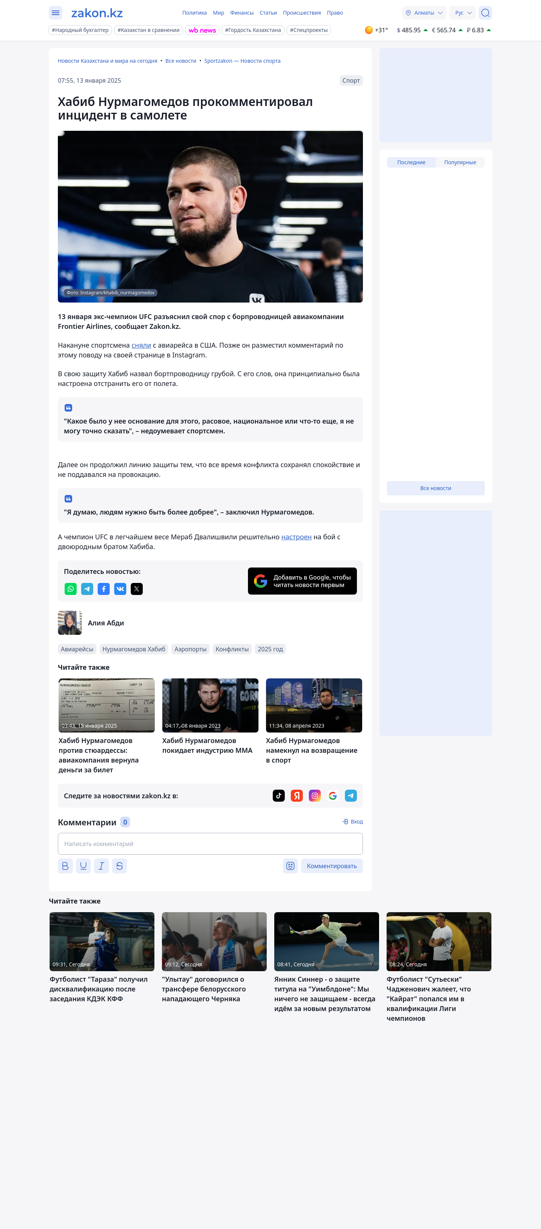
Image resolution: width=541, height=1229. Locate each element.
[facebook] (103, 589)
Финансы (242, 12)
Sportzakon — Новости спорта (242, 60)
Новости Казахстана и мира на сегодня (107, 60)
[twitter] (137, 589)
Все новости (180, 60)
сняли (141, 345)
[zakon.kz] (97, 12)
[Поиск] (485, 13)
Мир (218, 12)
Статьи (268, 12)
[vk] (120, 589)
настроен (296, 536)
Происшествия (302, 12)
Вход (357, 821)
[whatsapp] (70, 589)
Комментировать (332, 866)
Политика (194, 12)
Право (335, 12)
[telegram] (87, 589)
